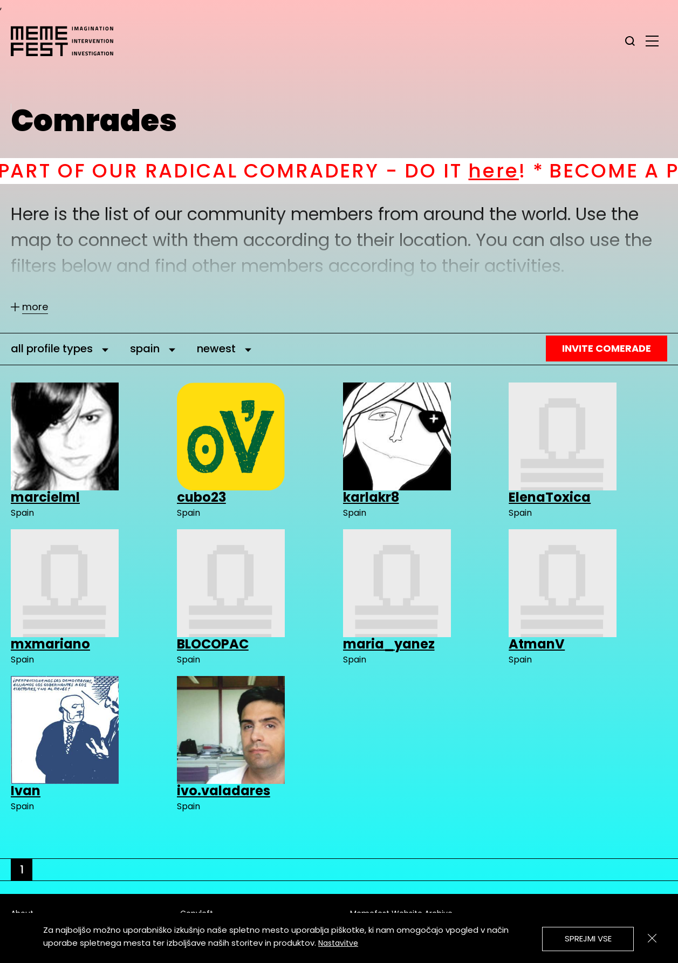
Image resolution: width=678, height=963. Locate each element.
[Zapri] (652, 938)
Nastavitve (338, 943)
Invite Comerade (606, 348)
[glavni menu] (652, 40)
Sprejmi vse (588, 938)
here (508, 171)
